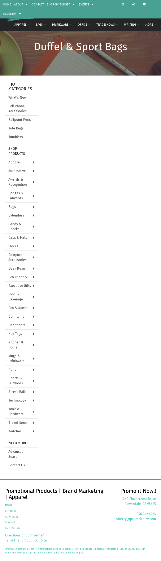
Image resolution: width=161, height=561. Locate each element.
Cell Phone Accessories (17, 108)
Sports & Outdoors (15, 380)
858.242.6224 (146, 514)
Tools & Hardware (16, 411)
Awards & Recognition (17, 182)
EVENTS (84, 4)
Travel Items (17, 423)
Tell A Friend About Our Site (26, 540)
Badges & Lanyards (15, 195)
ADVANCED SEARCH (11, 519)
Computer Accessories (17, 257)
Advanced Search (16, 454)
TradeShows (107, 27)
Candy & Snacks (14, 226)
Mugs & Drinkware (16, 358)
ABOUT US (11, 511)
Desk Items (17, 268)
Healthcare (17, 325)
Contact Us (16, 465)
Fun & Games (18, 308)
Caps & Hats (17, 238)
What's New (17, 97)
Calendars (16, 215)
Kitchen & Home (15, 344)
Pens (12, 370)
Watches (15, 431)
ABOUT (18, 4)
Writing (131, 27)
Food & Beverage (15, 296)
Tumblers (15, 137)
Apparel (21, 27)
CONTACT (38, 4)
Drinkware (61, 27)
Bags (41, 27)
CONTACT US (12, 527)
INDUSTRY (10, 14)
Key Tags (15, 334)
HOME (7, 4)
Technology (17, 400)
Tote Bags (15, 128)
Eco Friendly (17, 277)
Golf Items (16, 316)
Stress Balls (17, 392)
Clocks (13, 246)
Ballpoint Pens (19, 120)
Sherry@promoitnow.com (136, 519)
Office (84, 27)
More (150, 27)
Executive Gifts (19, 286)
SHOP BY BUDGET (58, 4)
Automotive (17, 171)
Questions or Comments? (24, 535)
